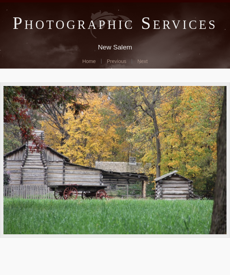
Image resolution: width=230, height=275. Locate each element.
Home (88, 61)
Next (142, 61)
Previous (116, 61)
